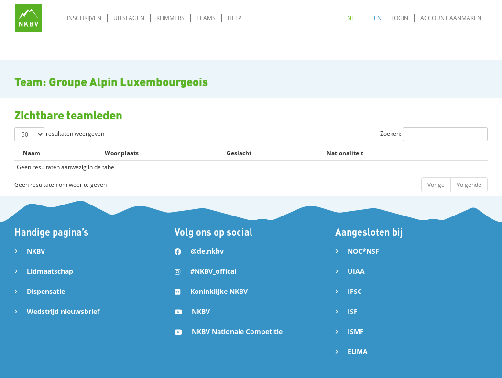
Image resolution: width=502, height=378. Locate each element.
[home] (28, 18)
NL (350, 18)
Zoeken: (434, 134)
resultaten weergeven (59, 134)
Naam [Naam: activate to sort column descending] (31, 153)
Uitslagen (128, 18)
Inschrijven (84, 18)
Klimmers (170, 18)
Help (234, 18)
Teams (206, 18)
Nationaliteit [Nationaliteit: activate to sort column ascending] (345, 153)
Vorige (436, 185)
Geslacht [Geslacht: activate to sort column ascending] (239, 153)
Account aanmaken (450, 18)
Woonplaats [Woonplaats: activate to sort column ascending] (122, 153)
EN (378, 18)
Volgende (469, 185)
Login (399, 18)
